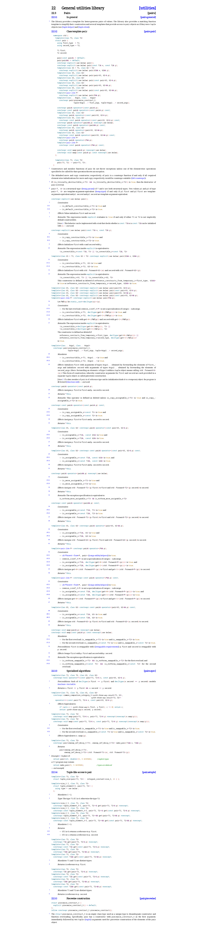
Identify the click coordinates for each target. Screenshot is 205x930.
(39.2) (48, 536)
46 (49, 598)
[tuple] (88, 919)
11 (49, 259)
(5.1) (48, 206)
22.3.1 (54, 17)
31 (49, 468)
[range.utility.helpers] (98, 555)
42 (49, 552)
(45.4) (48, 594)
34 (49, 491)
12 (49, 270)
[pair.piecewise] (148, 898)
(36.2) (48, 513)
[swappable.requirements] (107, 646)
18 (49, 354)
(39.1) (48, 532)
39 (49, 529)
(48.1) (48, 614)
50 (49, 625)
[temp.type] (101, 191)
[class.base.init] (73, 382)
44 (49, 573)
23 (49, 408)
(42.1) (48, 555)
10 (49, 248)
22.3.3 (54, 671)
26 (49, 431)
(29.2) (48, 460)
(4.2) (48, 731)
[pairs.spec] (150, 671)
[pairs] (152, 13)
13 (49, 274)
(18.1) (48, 357)
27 (49, 442)
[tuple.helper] (68, 27)
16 (49, 319)
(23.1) (48, 412)
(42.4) (48, 565)
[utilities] (147, 8)
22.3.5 (54, 898)
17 (49, 323)
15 (49, 305)
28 (49, 446)
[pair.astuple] (149, 772)
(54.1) (48, 660)
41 (49, 543)
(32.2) (48, 483)
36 (49, 506)
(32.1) (48, 480)
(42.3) (48, 562)
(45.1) (48, 584)
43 (49, 569)
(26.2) (48, 438)
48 (49, 611)
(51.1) (48, 639)
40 (49, 540)
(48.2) (48, 617)
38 (49, 521)
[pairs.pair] (150, 31)
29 (49, 454)
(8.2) (48, 240)
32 (49, 477)
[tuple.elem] (83, 27)
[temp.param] (88, 188)
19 (49, 364)
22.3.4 (54, 772)
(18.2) (48, 360)
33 (49, 487)
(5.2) (48, 209)
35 (49, 495)
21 (49, 393)
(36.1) (48, 510)
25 (49, 423)
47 (49, 602)
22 (53, 8)
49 (49, 621)
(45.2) (48, 588)
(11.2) (48, 266)
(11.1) (48, 263)
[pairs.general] (148, 17)
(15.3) (48, 315)
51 (49, 636)
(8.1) (48, 237)
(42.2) (48, 558)
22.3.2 (54, 31)
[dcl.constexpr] (138, 178)
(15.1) (48, 308)
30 (49, 464)
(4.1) (48, 728)
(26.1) (48, 434)
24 (49, 419)
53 (49, 653)
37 (49, 517)
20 (49, 390)
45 (49, 581)
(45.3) (48, 591)
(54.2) (48, 663)
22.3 (53, 13)
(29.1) (48, 457)
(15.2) (48, 312)
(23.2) (48, 415)
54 (49, 657)
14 (49, 301)
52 (49, 646)
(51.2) (48, 642)
